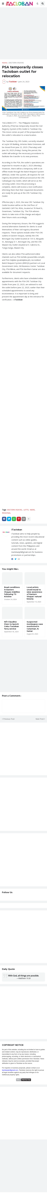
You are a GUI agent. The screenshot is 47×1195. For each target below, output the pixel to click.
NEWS (32, 510)
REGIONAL (6, 513)
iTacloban (16, 529)
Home (4, 63)
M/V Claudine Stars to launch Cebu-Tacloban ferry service (11, 625)
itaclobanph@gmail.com (10, 1070)
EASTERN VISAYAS (16, 63)
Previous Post (9, 719)
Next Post (40, 719)
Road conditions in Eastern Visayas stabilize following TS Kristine (12, 592)
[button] (3, 4)
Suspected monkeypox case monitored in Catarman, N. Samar (35, 626)
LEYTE (26, 510)
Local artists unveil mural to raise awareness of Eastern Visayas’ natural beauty (34, 593)
